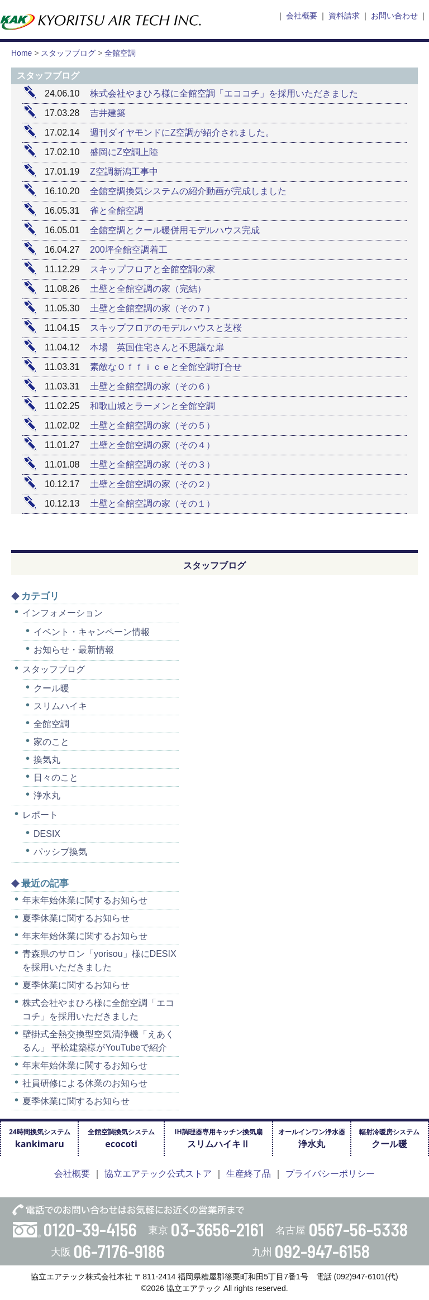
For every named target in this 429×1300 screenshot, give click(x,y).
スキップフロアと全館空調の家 (152, 269)
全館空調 (51, 724)
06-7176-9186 (119, 1251)
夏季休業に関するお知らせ (76, 918)
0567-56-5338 (358, 1229)
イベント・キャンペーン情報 (92, 632)
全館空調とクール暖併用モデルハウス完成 (175, 230)
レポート (40, 815)
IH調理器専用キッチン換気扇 (218, 1138)
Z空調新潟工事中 (124, 171)
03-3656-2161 (217, 1229)
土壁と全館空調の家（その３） (152, 464)
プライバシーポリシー (330, 1173)
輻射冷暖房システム (389, 1138)
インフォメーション (62, 613)
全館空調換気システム (121, 1138)
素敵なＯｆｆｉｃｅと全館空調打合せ (166, 367)
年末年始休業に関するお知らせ (84, 900)
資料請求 (344, 15)
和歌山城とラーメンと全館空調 (152, 406)
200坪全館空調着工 (129, 249)
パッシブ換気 (60, 851)
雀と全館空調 (121, 210)
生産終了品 (248, 1173)
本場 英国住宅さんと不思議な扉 (157, 347)
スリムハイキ (60, 706)
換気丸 (47, 759)
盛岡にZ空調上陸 (124, 152)
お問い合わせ (394, 15)
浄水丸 (47, 795)
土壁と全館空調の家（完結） (148, 288)
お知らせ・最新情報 (74, 649)
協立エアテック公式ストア (158, 1173)
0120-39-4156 (90, 1229)
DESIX (47, 834)
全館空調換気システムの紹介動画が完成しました (188, 191)
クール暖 (51, 688)
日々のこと (56, 777)
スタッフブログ (53, 669)
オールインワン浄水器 (311, 1138)
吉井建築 (108, 113)
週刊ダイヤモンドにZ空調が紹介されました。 (182, 132)
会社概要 (301, 15)
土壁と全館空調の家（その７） (152, 308)
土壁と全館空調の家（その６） (152, 386)
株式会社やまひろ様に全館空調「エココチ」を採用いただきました (224, 93)
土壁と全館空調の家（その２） (152, 484)
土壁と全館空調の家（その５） (152, 425)
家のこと (51, 742)
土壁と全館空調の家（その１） (152, 503)
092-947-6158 (322, 1251)
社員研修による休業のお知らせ (84, 1083)
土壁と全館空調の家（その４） (152, 445)
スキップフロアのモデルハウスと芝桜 (166, 328)
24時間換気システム (39, 1138)
